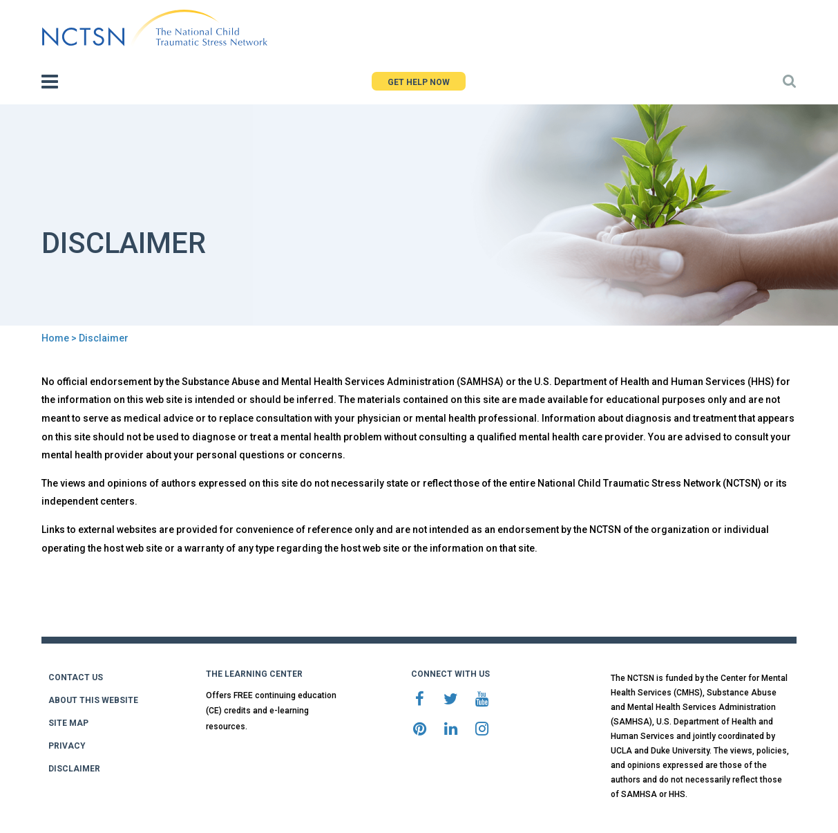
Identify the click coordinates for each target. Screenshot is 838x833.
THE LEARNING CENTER (254, 674)
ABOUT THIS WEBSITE (93, 700)
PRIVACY (67, 746)
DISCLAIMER (74, 769)
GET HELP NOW (419, 82)
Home (55, 338)
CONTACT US (75, 677)
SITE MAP (68, 723)
